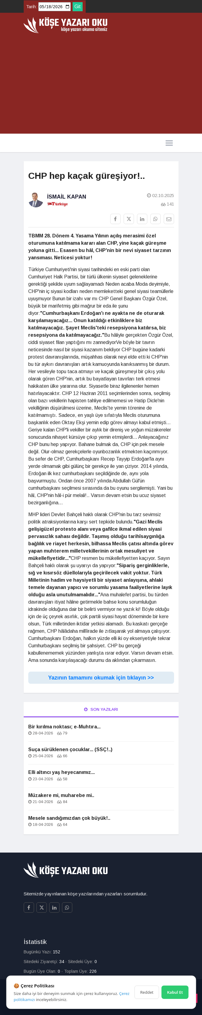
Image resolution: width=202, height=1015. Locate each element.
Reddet (146, 992)
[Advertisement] (101, 83)
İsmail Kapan (66, 197)
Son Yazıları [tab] (101, 709)
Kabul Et (175, 992)
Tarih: (31, 6)
